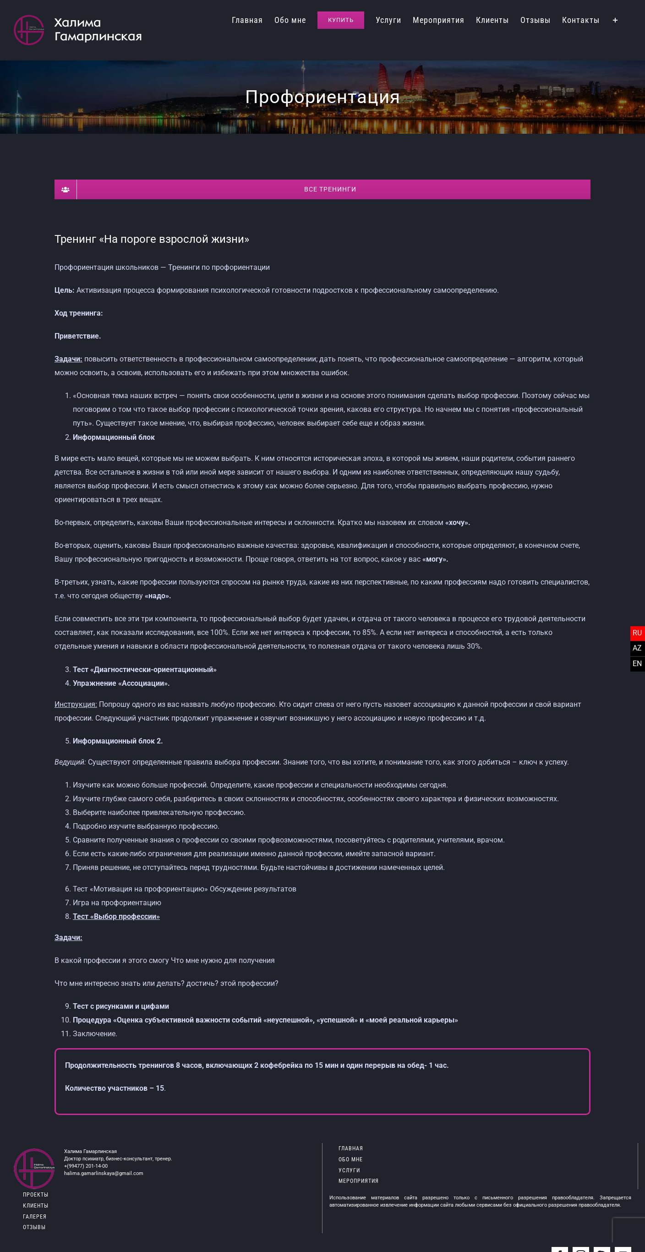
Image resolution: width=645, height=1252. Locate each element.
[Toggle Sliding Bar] (615, 19)
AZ (637, 648)
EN (637, 663)
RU (637, 633)
